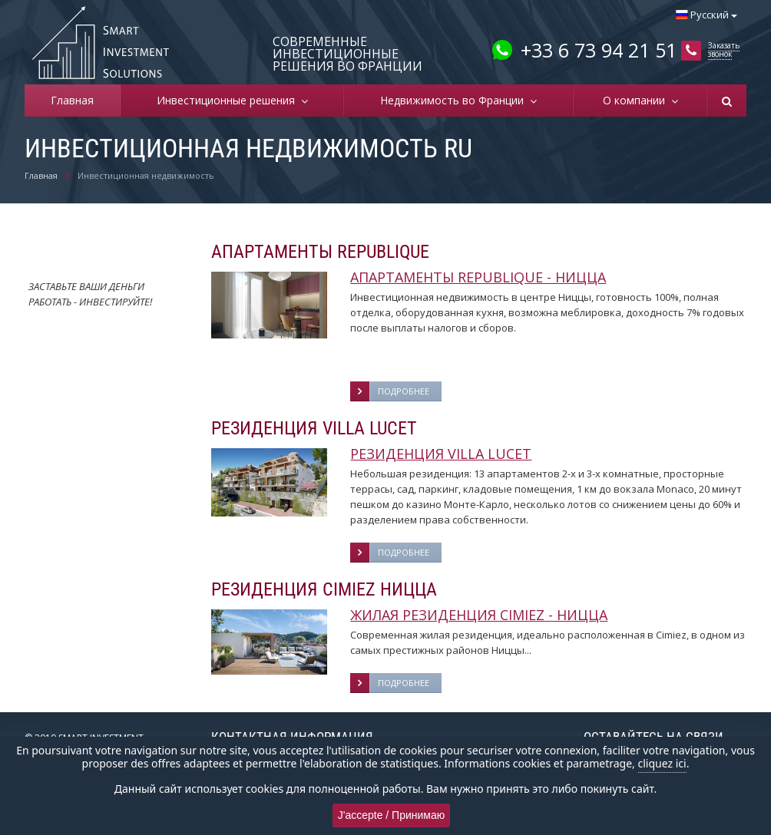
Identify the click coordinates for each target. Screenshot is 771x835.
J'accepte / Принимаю (391, 815)
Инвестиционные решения (229, 100)
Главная (72, 100)
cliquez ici (662, 763)
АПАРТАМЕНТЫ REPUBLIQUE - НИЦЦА (478, 277)
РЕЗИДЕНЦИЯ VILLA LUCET (440, 453)
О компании (637, 100)
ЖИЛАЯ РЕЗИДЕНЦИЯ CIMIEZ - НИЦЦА (478, 615)
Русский (706, 14)
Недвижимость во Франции (455, 100)
